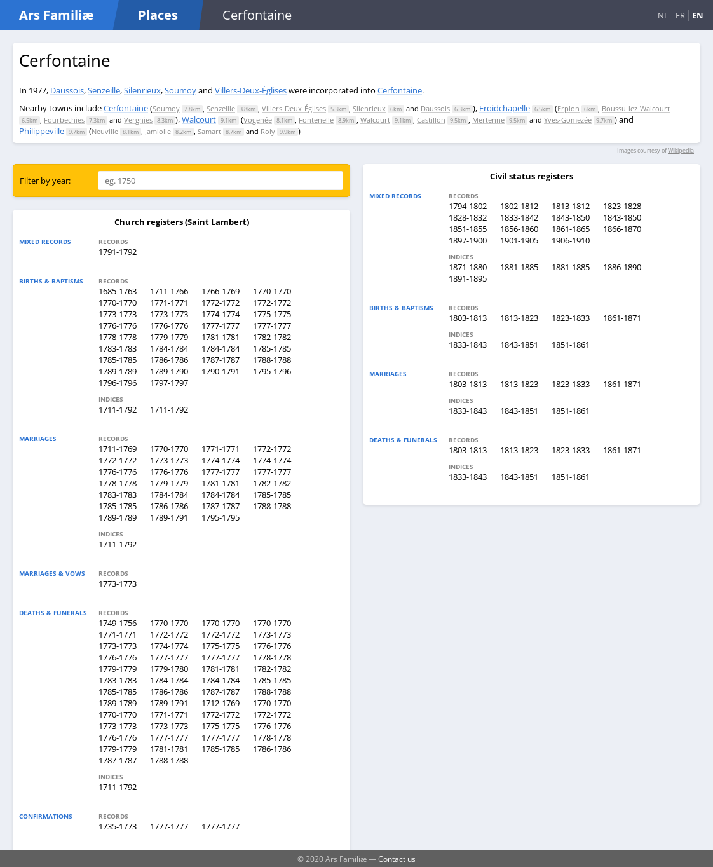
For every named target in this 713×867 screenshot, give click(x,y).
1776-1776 (117, 325)
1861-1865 (571, 229)
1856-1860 (519, 229)
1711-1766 (169, 291)
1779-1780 (169, 668)
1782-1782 (272, 337)
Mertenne (488, 120)
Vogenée (257, 120)
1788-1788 (272, 359)
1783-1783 (117, 348)
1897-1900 (468, 240)
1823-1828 (622, 206)
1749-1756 (117, 623)
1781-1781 (220, 337)
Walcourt (199, 119)
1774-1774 (220, 314)
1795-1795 (220, 517)
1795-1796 (272, 371)
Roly (268, 131)
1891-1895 (468, 278)
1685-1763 (117, 291)
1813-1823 (519, 318)
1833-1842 (519, 217)
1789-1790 (169, 371)
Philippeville (41, 131)
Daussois (67, 90)
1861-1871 (622, 318)
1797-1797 (169, 382)
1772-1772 (220, 302)
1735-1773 (117, 826)
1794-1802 (468, 206)
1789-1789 (117, 371)
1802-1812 (519, 206)
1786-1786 (169, 359)
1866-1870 (622, 229)
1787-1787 (220, 359)
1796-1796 (117, 382)
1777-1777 (220, 325)
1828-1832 (468, 217)
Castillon (431, 120)
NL (663, 15)
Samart (209, 131)
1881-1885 (519, 267)
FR (680, 15)
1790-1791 (220, 371)
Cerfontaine (399, 90)
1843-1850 (571, 217)
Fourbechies (64, 120)
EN (697, 15)
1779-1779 (169, 337)
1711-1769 (117, 448)
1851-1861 (571, 344)
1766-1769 (220, 291)
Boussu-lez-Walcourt (636, 108)
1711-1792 (117, 409)
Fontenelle (316, 120)
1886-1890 (622, 267)
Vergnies (138, 120)
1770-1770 (272, 291)
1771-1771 (169, 302)
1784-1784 (169, 348)
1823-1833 (571, 318)
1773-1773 (117, 314)
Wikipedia (681, 150)
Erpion (568, 108)
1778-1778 (117, 337)
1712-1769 (220, 703)
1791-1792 (117, 251)
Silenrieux (142, 90)
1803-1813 (468, 318)
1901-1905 (519, 240)
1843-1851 (519, 344)
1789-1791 (169, 517)
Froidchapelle (504, 108)
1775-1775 (272, 314)
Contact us (397, 859)
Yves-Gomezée (568, 120)
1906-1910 (571, 240)
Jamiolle (158, 131)
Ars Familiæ (56, 15)
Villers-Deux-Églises (251, 90)
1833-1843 (468, 344)
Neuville (105, 131)
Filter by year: (45, 180)
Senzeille (104, 90)
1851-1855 (468, 229)
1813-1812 (571, 206)
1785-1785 (272, 348)
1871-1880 (468, 267)
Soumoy (180, 90)
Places (158, 15)
